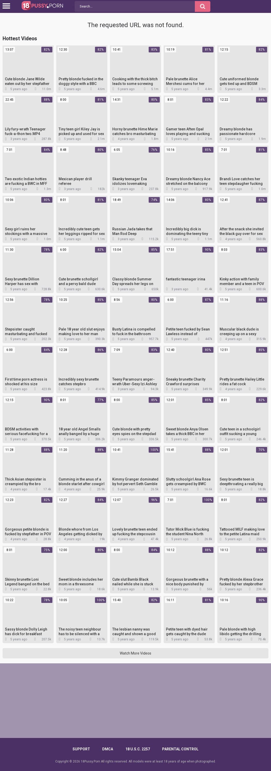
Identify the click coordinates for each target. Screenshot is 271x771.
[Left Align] (8, 6)
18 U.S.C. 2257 (137, 749)
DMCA (107, 749)
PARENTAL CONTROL (180, 749)
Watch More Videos (135, 653)
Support (81, 749)
